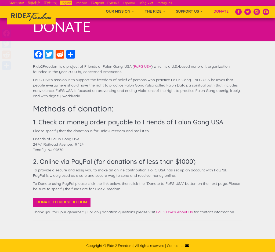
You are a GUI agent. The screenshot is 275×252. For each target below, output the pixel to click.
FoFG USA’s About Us (174, 212)
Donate (221, 11)
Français (81, 3)
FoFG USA (142, 66)
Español (129, 3)
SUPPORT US (189, 11)
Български (16, 3)
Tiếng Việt (145, 3)
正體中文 (50, 3)
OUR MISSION (120, 11)
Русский (113, 3)
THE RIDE (155, 11)
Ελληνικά (97, 3)
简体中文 (34, 3)
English (66, 3)
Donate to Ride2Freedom (62, 202)
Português (164, 3)
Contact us (178, 245)
